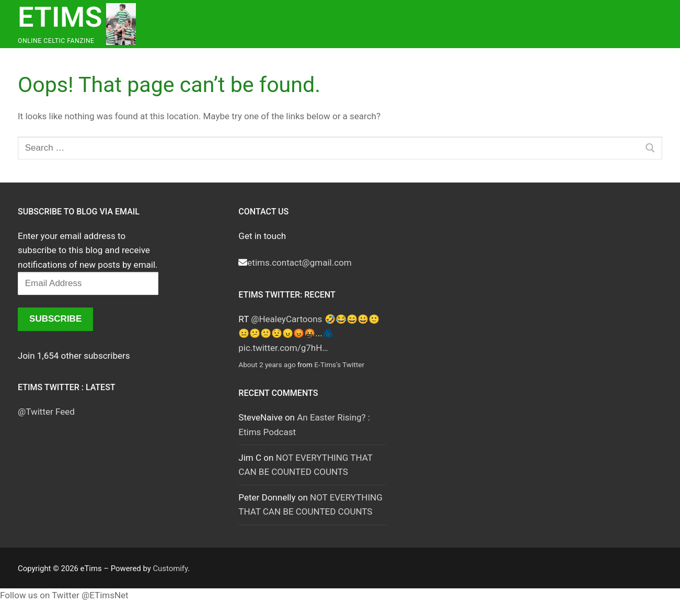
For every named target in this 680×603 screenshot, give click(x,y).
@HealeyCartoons (286, 319)
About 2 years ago (266, 364)
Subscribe (55, 319)
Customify (170, 568)
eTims (60, 17)
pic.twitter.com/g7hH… (283, 348)
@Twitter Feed (46, 411)
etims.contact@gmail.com (299, 262)
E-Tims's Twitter (339, 364)
